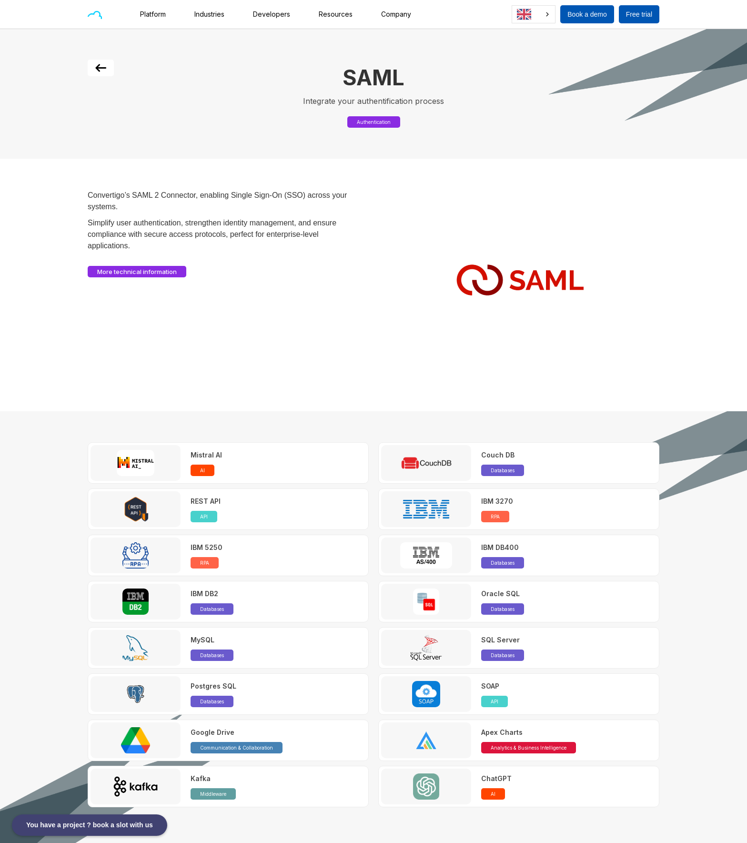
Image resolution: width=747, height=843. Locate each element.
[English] (533, 14)
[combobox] (533, 14)
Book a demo (587, 14)
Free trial (639, 14)
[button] (158, 14)
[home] (95, 14)
